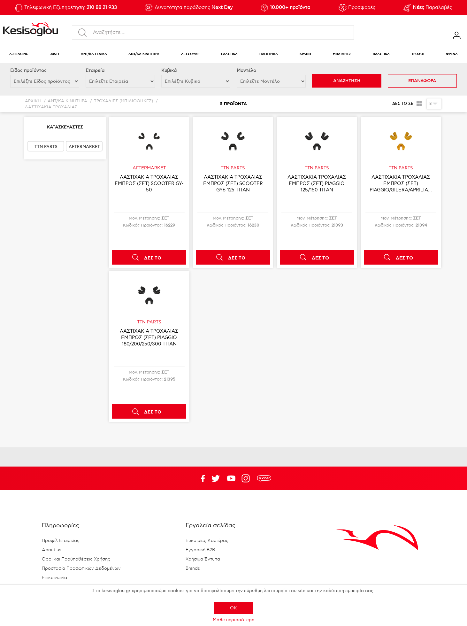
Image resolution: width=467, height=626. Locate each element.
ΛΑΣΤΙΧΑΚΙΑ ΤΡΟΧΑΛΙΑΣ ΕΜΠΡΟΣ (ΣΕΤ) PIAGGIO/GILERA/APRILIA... (401, 183)
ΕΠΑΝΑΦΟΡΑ (422, 80)
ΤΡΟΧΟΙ (417, 54)
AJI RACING (18, 54)
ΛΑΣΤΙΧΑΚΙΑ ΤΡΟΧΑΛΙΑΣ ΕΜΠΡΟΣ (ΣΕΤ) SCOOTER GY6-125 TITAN (233, 183)
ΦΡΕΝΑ (452, 54)
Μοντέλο (246, 70)
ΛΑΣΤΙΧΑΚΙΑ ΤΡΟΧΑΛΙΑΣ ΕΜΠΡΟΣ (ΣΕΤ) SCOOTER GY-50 (149, 183)
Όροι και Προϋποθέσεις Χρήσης (76, 559)
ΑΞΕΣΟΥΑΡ (190, 54)
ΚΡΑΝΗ (305, 54)
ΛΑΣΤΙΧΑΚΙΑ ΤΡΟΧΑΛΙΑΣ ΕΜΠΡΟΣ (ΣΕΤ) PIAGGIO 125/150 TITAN (316, 183)
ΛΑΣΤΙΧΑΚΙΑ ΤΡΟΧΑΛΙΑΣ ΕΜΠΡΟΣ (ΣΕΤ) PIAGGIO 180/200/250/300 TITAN (149, 337)
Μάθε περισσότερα (234, 619)
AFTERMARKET (84, 146)
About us (51, 550)
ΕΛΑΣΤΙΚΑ (229, 54)
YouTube (215, 478)
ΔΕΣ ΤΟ (152, 258)
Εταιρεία (95, 70)
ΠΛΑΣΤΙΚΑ (381, 54)
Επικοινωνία (54, 577)
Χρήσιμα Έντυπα (203, 559)
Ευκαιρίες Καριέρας (207, 540)
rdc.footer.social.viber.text (264, 478)
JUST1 (54, 54)
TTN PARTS (45, 146)
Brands (193, 568)
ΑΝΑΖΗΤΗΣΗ (346, 80)
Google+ (246, 478)
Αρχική (33, 101)
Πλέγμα (419, 103)
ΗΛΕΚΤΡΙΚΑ (268, 54)
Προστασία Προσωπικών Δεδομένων (81, 568)
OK (233, 608)
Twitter (231, 478)
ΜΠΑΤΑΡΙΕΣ (342, 54)
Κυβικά (169, 70)
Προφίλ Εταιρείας (61, 540)
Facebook (200, 478)
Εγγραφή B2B (200, 550)
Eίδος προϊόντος (28, 70)
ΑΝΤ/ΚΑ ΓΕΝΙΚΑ (94, 54)
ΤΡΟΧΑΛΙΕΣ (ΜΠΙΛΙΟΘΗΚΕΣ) (123, 101)
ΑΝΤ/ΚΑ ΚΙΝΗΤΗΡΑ (143, 54)
